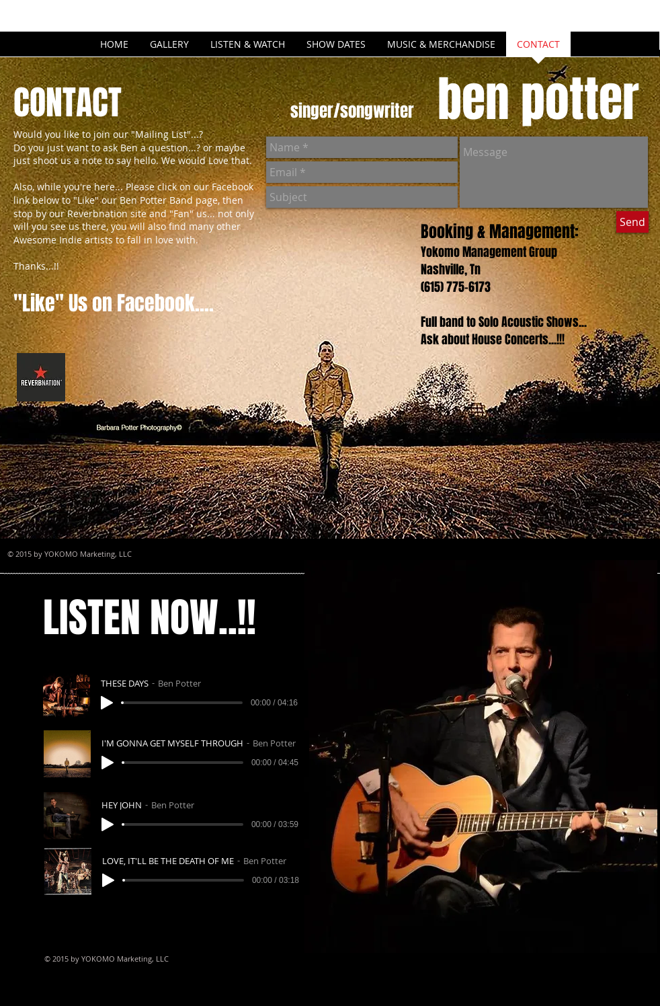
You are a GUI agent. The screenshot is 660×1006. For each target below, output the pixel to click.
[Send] (632, 222)
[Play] (107, 702)
